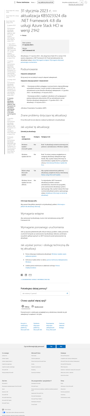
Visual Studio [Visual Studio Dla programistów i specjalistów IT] (34, 404)
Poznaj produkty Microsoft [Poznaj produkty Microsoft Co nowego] (7, 372)
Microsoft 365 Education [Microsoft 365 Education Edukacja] (66, 364)
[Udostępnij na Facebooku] (22, 274)
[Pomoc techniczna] (23, 2)
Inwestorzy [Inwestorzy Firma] (63, 394)
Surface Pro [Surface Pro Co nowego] (4, 355)
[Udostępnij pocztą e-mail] (29, 274)
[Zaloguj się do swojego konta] (86, 2)
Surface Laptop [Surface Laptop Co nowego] (5, 358)
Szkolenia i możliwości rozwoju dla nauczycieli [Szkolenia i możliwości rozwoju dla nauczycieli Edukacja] (70, 369)
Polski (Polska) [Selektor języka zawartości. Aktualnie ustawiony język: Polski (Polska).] (8, 409)
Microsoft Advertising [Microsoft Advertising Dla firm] (6, 397)
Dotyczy (24, 35)
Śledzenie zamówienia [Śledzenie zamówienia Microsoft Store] (36, 367)
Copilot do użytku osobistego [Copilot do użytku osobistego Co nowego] (8, 367)
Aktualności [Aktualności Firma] (63, 389)
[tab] (25, 306)
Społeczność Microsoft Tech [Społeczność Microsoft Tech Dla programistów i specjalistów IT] (37, 393)
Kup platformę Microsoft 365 (45, 2)
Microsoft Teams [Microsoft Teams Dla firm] (5, 403)
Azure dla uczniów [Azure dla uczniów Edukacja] (64, 375)
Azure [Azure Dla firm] (3, 389)
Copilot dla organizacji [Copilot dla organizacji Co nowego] (7, 364)
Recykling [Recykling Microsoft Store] (33, 369)
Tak (51, 346)
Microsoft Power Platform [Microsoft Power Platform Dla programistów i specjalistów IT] (36, 398)
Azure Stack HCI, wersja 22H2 (12, 16)
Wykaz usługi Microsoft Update (50, 175)
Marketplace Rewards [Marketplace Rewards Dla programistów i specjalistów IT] (36, 401)
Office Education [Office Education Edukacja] (64, 367)
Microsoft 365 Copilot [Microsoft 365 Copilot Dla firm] (6, 400)
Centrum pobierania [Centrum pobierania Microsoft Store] (35, 358)
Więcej (32, 2)
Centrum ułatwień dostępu (61, 325)
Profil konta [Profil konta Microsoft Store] (33, 355)
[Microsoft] (8, 2)
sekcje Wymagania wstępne (40, 60)
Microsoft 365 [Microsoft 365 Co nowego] (5, 369)
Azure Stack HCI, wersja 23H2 (12, 11)
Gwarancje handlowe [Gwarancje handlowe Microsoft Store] (35, 372)
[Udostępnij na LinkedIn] (25, 274)
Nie (61, 346)
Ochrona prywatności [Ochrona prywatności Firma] (65, 391)
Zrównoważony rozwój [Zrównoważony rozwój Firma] (65, 397)
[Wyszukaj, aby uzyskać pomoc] (81, 2)
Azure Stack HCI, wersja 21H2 (10, 21)
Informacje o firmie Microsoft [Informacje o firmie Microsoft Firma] (67, 386)
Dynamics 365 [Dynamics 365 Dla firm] (5, 391)
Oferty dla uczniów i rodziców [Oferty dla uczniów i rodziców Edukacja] (67, 372)
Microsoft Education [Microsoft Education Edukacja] (65, 355)
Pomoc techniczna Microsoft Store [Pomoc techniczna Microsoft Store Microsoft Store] (38, 361)
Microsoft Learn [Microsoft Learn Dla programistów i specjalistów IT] (34, 386)
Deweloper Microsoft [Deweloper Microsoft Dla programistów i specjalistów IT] (35, 383)
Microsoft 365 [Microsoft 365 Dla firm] (5, 394)
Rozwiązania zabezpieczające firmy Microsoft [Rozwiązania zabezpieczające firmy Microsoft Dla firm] (11, 386)
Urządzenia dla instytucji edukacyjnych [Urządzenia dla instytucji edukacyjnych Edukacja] (69, 358)
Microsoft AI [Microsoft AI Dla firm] (4, 383)
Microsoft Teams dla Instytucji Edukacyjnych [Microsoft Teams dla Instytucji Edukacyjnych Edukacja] (70, 361)
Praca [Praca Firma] (62, 383)
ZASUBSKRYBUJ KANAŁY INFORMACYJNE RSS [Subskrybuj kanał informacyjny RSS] (36, 279)
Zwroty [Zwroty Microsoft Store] (32, 364)
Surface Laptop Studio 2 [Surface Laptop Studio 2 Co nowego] (7, 361)
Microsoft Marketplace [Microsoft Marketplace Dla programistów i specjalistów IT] (36, 396)
